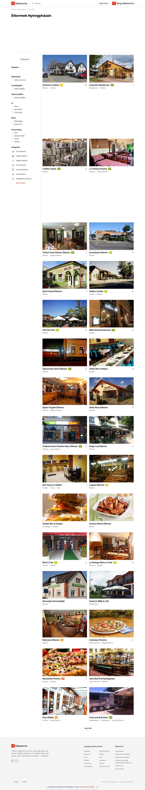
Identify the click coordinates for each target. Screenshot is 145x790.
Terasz (16, 139)
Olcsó (16, 106)
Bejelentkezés (103, 3)
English (23, 782)
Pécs (85, 757)
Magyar (15, 782)
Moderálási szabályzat (122, 757)
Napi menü (18, 124)
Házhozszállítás (19, 97)
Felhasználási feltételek (122, 754)
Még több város (104, 766)
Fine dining (18, 112)
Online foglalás (19, 89)
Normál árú (18, 109)
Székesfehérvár (104, 751)
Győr (101, 757)
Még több (88, 728)
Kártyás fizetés (19, 136)
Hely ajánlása (119, 769)
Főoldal (13, 9)
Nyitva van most (20, 80)
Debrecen (87, 754)
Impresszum (119, 766)
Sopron (101, 763)
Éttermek (31, 9)
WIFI (16, 133)
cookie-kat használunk (87, 787)
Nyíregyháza (22, 9)
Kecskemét (87, 763)
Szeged (86, 760)
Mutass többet (20, 183)
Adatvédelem (119, 751)
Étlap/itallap (18, 121)
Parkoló (17, 142)
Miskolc (101, 754)
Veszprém (102, 760)
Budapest (87, 751)
